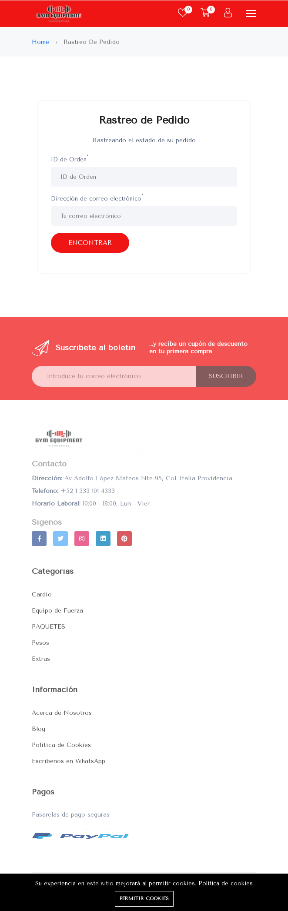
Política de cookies (225, 883)
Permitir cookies (144, 898)
